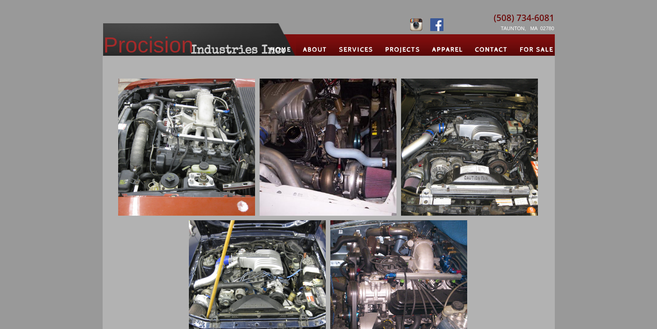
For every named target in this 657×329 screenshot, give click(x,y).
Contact (491, 49)
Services (356, 49)
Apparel (447, 49)
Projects (402, 49)
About (315, 49)
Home (280, 49)
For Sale (536, 49)
